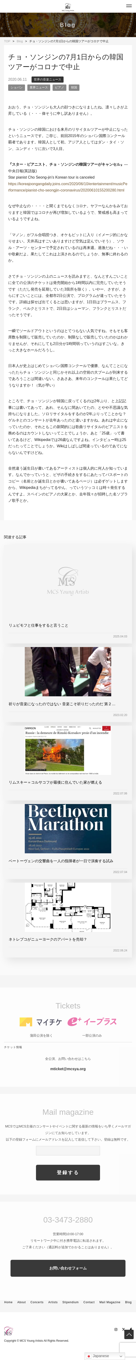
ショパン (17, 87)
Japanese (97, 1356)
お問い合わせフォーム (68, 1277)
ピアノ (59, 87)
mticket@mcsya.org (68, 1077)
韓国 (74, 87)
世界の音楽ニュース (47, 79)
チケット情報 (13, 1055)
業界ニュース (39, 87)
